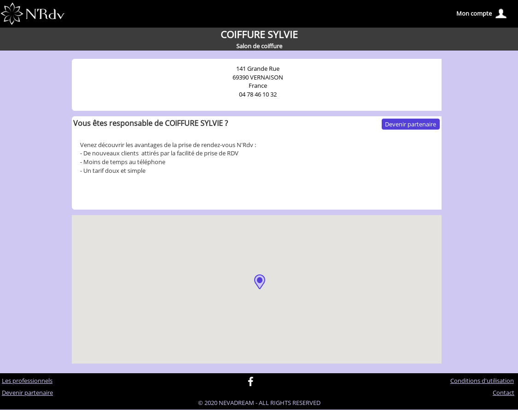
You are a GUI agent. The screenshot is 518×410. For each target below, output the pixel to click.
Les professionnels (27, 380)
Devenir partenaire (410, 124)
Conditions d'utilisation (482, 380)
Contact (503, 392)
